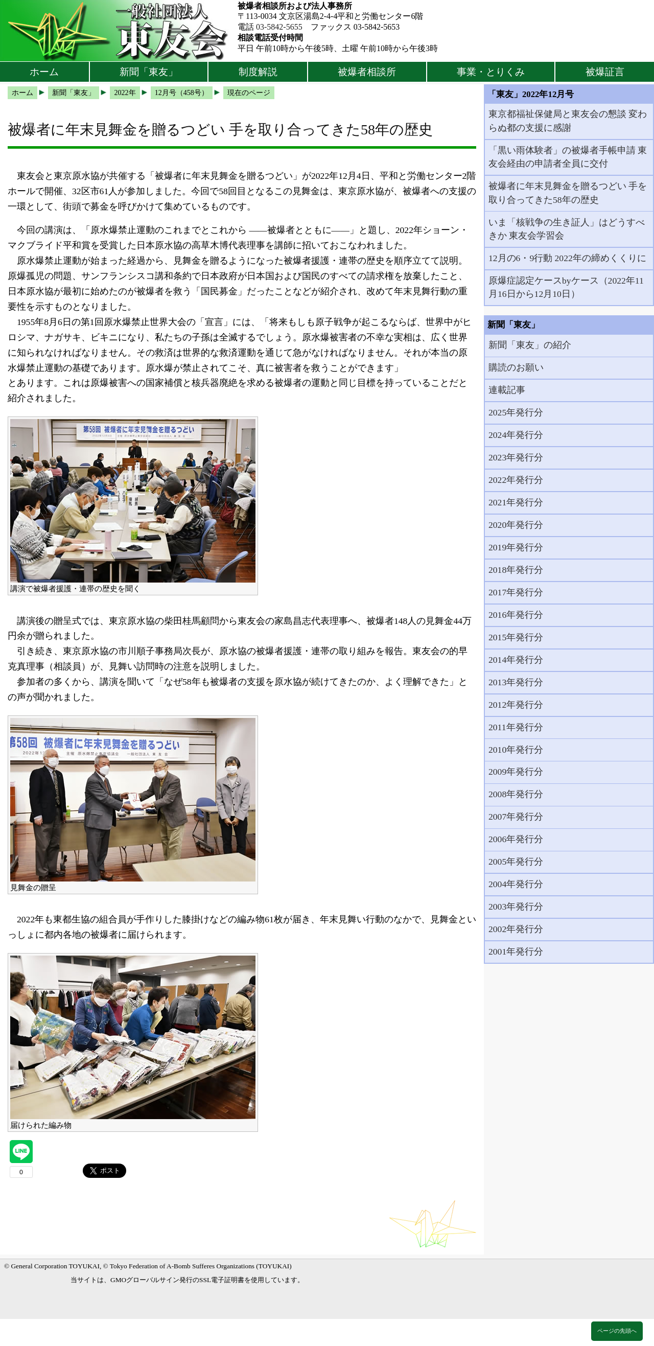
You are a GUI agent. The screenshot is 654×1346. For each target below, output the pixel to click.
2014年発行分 (515, 660)
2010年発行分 (515, 750)
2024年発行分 (515, 435)
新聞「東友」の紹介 (529, 345)
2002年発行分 (515, 929)
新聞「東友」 (149, 71)
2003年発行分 (515, 906)
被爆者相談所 (367, 71)
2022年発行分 (515, 480)
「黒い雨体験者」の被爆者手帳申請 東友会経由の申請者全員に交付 (567, 157)
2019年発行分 (515, 547)
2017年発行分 (515, 592)
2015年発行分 (515, 637)
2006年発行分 (515, 839)
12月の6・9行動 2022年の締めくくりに (567, 258)
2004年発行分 (515, 884)
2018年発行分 (515, 570)
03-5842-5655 (279, 26)
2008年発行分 (515, 794)
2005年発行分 (515, 861)
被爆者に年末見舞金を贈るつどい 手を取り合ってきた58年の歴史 (567, 192)
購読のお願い (516, 367)
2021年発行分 (515, 502)
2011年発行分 (515, 727)
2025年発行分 (515, 412)
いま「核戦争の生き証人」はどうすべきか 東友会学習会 (566, 229)
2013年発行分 (515, 682)
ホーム (44, 71)
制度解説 (258, 71)
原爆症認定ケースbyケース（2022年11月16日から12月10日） (566, 287)
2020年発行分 (515, 525)
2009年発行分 (515, 772)
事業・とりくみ (491, 71)
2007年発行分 (515, 816)
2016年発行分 (515, 615)
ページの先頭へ (617, 1331)
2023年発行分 (515, 457)
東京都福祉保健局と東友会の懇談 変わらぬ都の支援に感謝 (567, 120)
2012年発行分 (515, 705)
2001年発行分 (515, 951)
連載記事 (506, 390)
